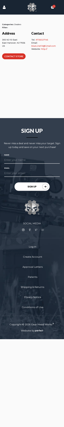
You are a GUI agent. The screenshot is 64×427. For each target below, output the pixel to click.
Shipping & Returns (32, 287)
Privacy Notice (32, 297)
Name (6, 155)
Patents (32, 277)
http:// (44, 49)
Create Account (32, 256)
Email (7, 168)
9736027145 (42, 40)
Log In (32, 246)
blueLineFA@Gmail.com (43, 46)
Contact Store (13, 56)
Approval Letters (33, 266)
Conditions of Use (32, 307)
